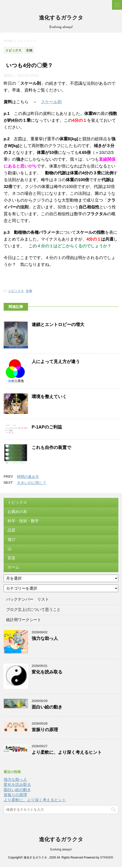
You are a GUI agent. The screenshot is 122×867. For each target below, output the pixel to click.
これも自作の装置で (51, 447)
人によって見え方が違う (56, 361)
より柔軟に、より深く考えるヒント (67, 752)
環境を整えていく (49, 396)
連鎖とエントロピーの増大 (58, 324)
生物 (29, 291)
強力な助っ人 (45, 638)
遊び (11, 539)
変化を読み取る (47, 672)
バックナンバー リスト (27, 599)
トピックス (16, 291)
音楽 (11, 558)
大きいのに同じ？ (31, 483)
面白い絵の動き (47, 707)
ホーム (13, 567)
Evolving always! (61, 849)
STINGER (106, 857)
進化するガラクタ (61, 18)
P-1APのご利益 (47, 427)
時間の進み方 (28, 477)
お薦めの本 (17, 512)
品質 (11, 530)
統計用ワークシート (23, 620)
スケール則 (51, 102)
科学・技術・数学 (23, 521)
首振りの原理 (45, 729)
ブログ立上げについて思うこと (33, 609)
